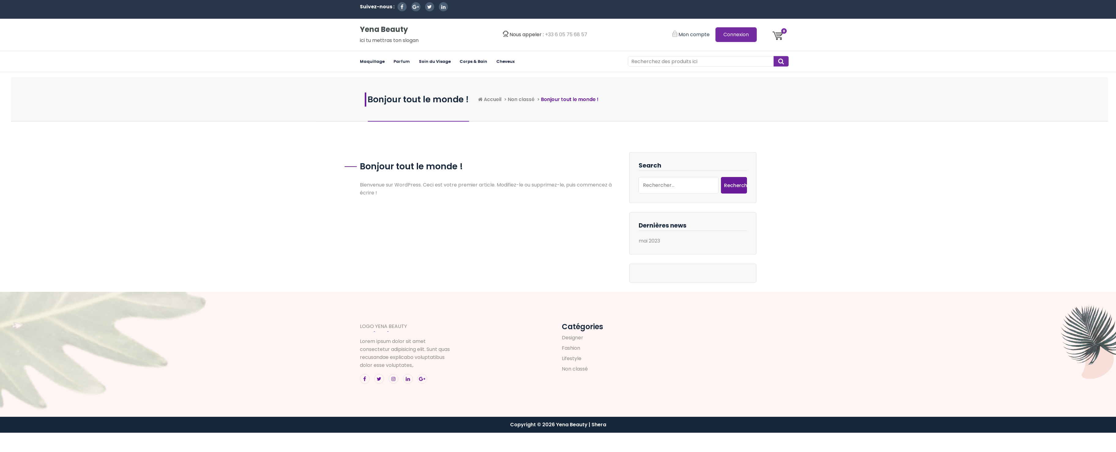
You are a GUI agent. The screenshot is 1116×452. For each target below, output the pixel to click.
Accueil (563, 99)
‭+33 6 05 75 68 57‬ (566, 11)
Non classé (602, 99)
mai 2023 (648, 240)
